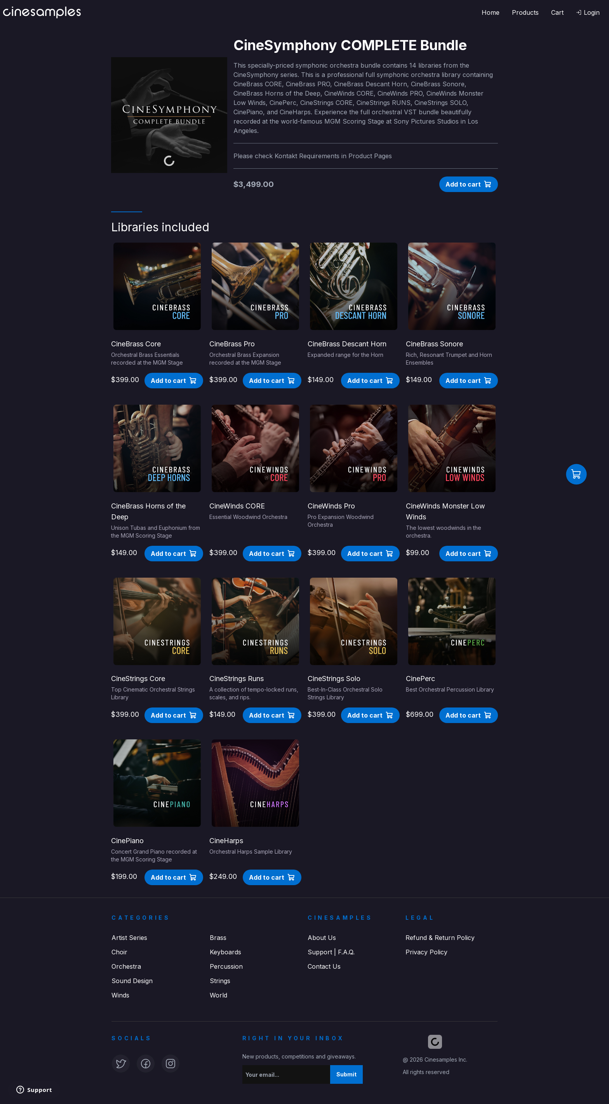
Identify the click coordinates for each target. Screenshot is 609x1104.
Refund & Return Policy (440, 938)
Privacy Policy (426, 952)
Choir (119, 952)
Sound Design (132, 981)
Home (490, 12)
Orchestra (126, 966)
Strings (220, 981)
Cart (557, 12)
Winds (120, 995)
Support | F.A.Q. (331, 952)
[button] (588, 12)
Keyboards (225, 952)
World (218, 995)
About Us (322, 938)
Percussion (226, 966)
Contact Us (324, 966)
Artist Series (129, 938)
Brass (218, 938)
